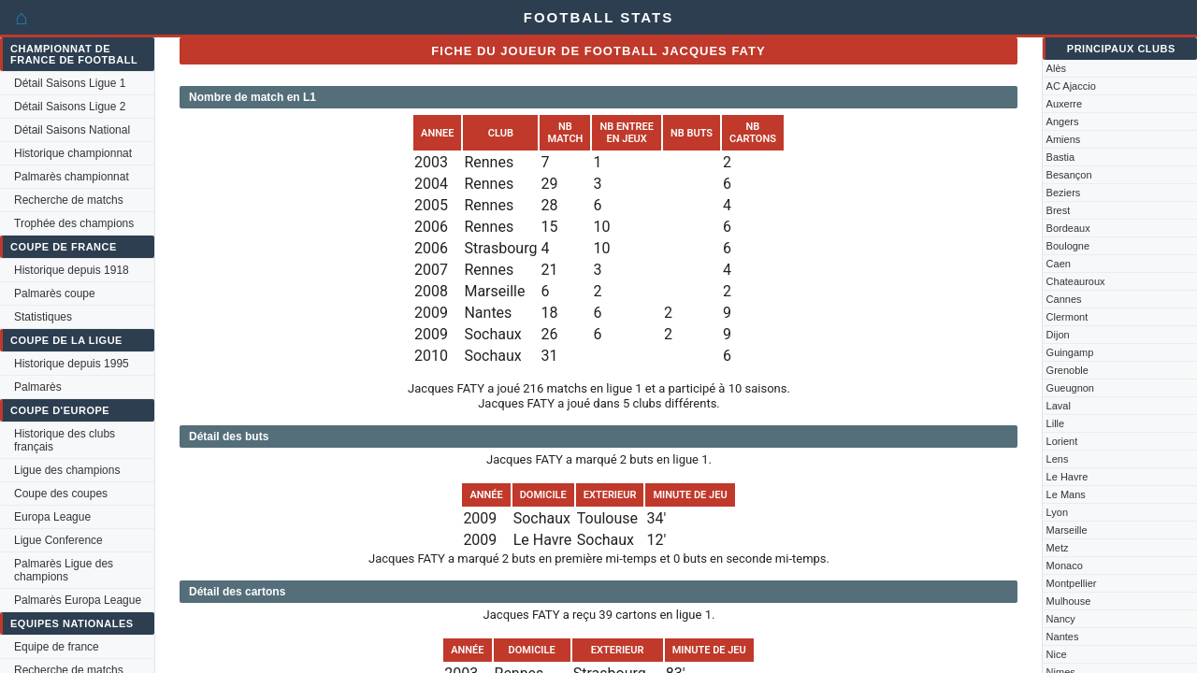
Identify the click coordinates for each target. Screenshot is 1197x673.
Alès (1056, 68)
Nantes (1062, 636)
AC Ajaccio (1071, 86)
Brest (1058, 210)
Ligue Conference (58, 540)
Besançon (1069, 174)
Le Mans (1066, 494)
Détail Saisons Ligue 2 (69, 106)
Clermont (1067, 316)
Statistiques (43, 316)
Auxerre (1064, 103)
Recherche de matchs (68, 200)
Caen (1058, 263)
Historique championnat (73, 153)
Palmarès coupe (54, 293)
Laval (1058, 405)
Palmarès (38, 387)
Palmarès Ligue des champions (63, 570)
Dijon (1058, 334)
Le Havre (1067, 476)
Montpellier (1071, 583)
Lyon (1057, 512)
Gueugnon (1070, 388)
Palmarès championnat (71, 176)
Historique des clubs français (64, 440)
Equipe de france (56, 646)
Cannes (1064, 299)
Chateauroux (1075, 281)
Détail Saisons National (72, 129)
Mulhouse (1068, 601)
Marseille (1067, 530)
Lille (1055, 423)
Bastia (1060, 157)
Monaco (1064, 565)
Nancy (1060, 618)
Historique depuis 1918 (71, 270)
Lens (1057, 459)
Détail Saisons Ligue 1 (69, 83)
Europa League (52, 516)
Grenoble (1067, 370)
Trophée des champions (74, 223)
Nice (1056, 654)
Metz (1057, 547)
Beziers (1063, 192)
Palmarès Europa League (77, 600)
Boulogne (1068, 245)
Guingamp (1070, 352)
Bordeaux (1068, 228)
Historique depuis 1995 (71, 363)
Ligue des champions (67, 470)
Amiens (1063, 139)
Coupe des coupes (61, 493)
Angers (1062, 121)
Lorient (1062, 441)
